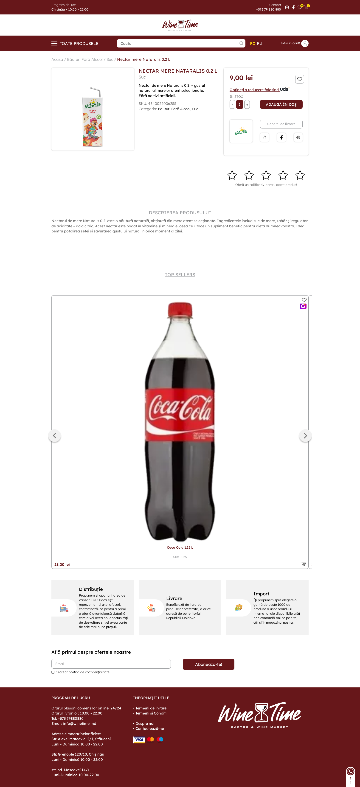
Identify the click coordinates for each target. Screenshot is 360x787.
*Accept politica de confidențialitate (83, 672)
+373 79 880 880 (268, 9)
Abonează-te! (208, 664)
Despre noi (144, 723)
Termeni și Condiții (151, 713)
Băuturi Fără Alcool (86, 59)
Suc (112, 59)
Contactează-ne (149, 728)
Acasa (57, 59)
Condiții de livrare (281, 124)
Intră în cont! (295, 43)
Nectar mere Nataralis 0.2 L (147, 59)
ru (259, 43)
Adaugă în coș (281, 104)
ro (253, 43)
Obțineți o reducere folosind (260, 89)
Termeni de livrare (150, 708)
